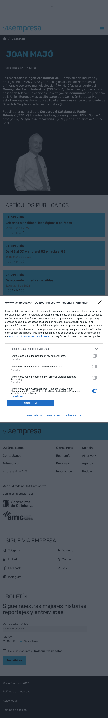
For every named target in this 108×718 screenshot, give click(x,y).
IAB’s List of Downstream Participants (29, 336)
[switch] (94, 356)
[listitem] (54, 349)
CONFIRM (30, 403)
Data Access (53, 415)
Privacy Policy (73, 415)
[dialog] (54, 359)
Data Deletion (34, 415)
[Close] (101, 303)
